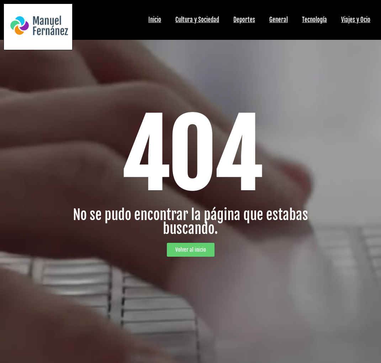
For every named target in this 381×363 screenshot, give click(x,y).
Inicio (154, 19)
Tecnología (314, 19)
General (278, 19)
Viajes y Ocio (355, 19)
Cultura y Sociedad (197, 19)
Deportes (244, 19)
